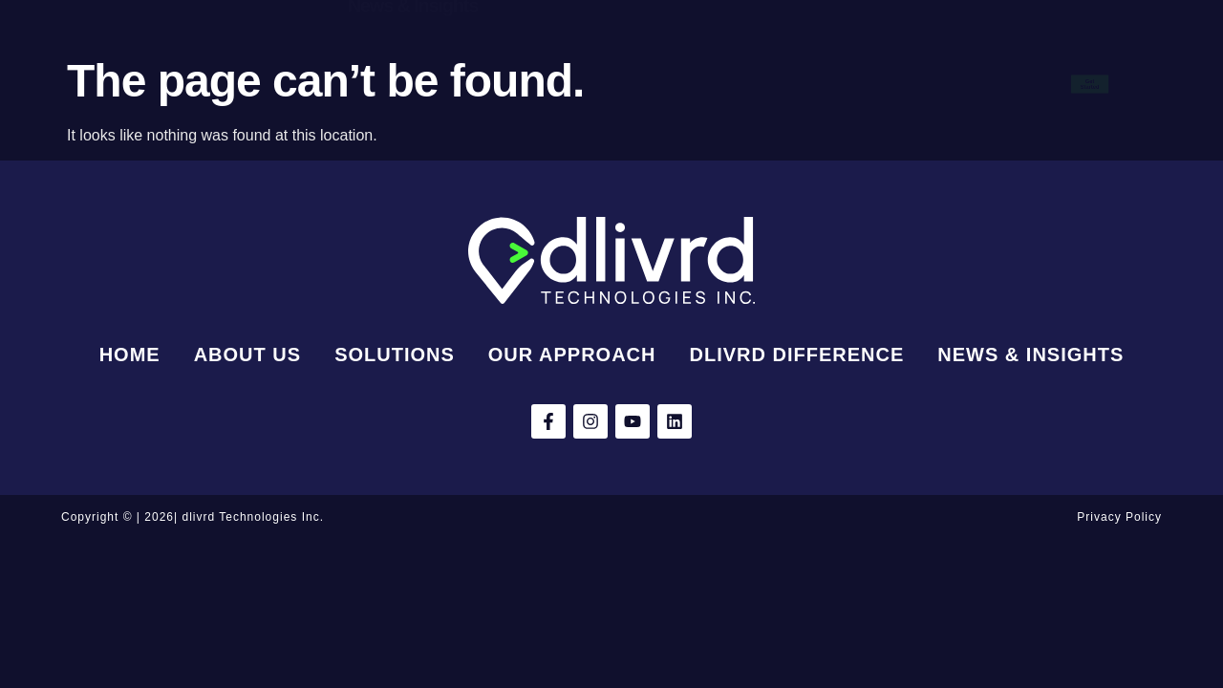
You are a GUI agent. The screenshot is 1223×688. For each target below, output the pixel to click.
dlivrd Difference (845, 57)
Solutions (560, 57)
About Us (450, 57)
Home (355, 57)
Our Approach (689, 57)
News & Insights (413, 110)
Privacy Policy (1119, 517)
